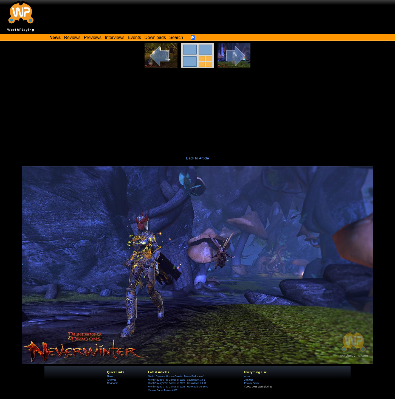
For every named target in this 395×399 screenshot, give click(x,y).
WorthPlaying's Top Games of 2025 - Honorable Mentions (178, 386)
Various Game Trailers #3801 (163, 390)
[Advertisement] (197, 109)
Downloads (155, 37)
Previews (92, 37)
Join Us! (248, 379)
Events (134, 37)
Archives (111, 379)
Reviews (72, 37)
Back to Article (197, 158)
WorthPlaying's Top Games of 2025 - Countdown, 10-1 (176, 379)
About (247, 376)
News (110, 376)
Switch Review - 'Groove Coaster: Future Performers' (176, 376)
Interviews (114, 37)
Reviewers (112, 383)
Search (176, 37)
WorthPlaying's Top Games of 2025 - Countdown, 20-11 (177, 383)
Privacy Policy (251, 383)
